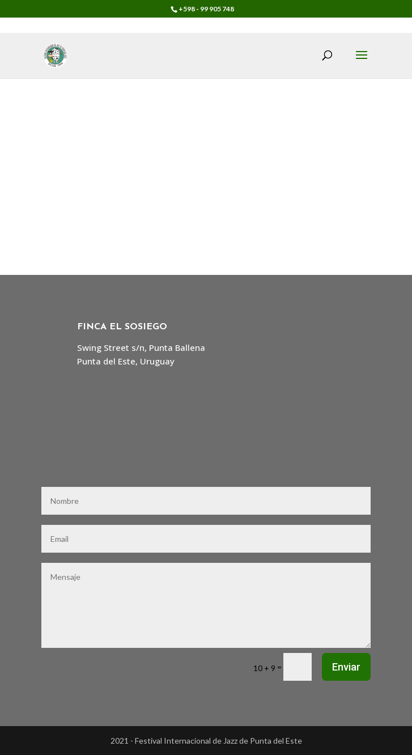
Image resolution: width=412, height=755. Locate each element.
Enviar (346, 667)
